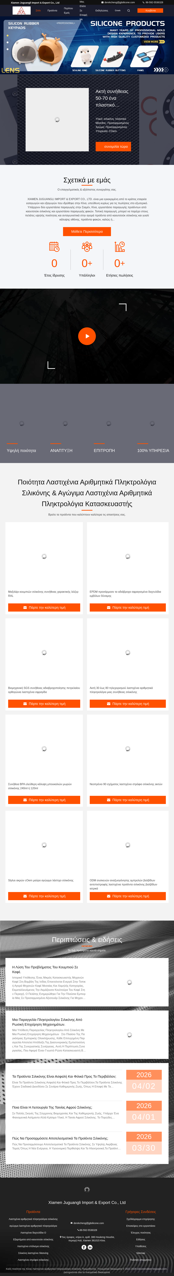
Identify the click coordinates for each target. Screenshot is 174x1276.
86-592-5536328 (152, 2)
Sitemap (140, 1253)
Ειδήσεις (140, 1239)
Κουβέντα (151, 10)
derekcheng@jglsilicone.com (118, 2)
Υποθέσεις (140, 1246)
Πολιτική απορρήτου (140, 1259)
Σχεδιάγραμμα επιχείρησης (141, 1219)
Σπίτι (38, 10)
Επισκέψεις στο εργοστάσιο (140, 1225)
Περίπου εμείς (68, 10)
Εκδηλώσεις (101, 10)
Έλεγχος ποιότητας (141, 1232)
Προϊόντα (52, 10)
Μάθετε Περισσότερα (87, 231)
